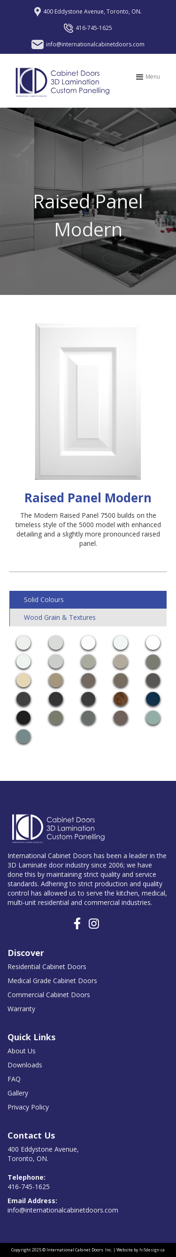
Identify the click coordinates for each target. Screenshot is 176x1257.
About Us (22, 1050)
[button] (147, 77)
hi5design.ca (152, 1250)
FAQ (14, 1078)
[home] (60, 80)
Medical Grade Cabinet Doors (52, 980)
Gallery (18, 1092)
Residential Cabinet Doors (47, 966)
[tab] (88, 600)
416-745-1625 (29, 1182)
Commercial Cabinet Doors (49, 994)
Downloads (25, 1064)
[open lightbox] (23, 643)
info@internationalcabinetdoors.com (63, 1205)
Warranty (21, 1008)
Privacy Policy (28, 1107)
